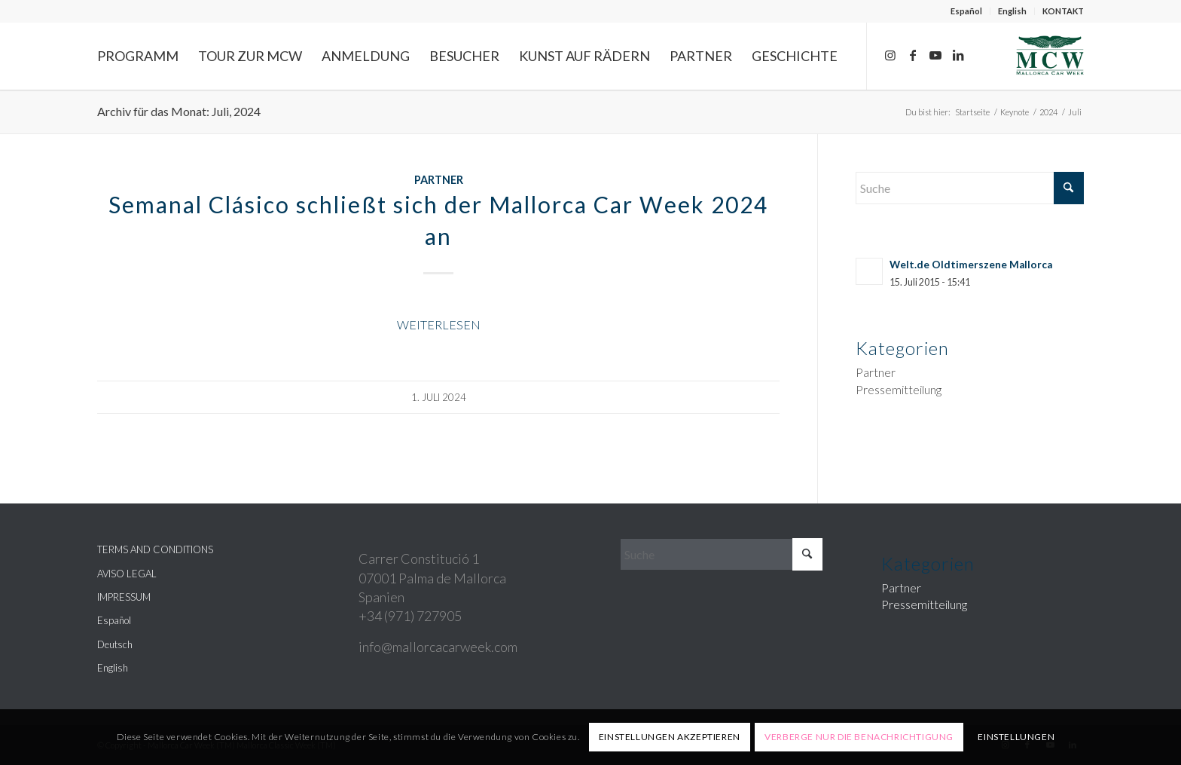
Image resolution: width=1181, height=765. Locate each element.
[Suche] (970, 188)
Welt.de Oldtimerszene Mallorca (971, 265)
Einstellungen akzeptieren (669, 736)
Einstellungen (1016, 736)
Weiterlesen (439, 324)
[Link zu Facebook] (913, 55)
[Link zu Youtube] (935, 55)
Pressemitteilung (898, 389)
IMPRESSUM (124, 597)
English (1012, 11)
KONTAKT (1063, 11)
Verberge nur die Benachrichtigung (859, 736)
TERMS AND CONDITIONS (155, 549)
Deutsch (115, 644)
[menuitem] (966, 11)
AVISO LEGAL (127, 574)
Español (966, 11)
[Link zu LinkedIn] (958, 55)
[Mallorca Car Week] (1050, 56)
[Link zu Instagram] (890, 55)
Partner (438, 179)
